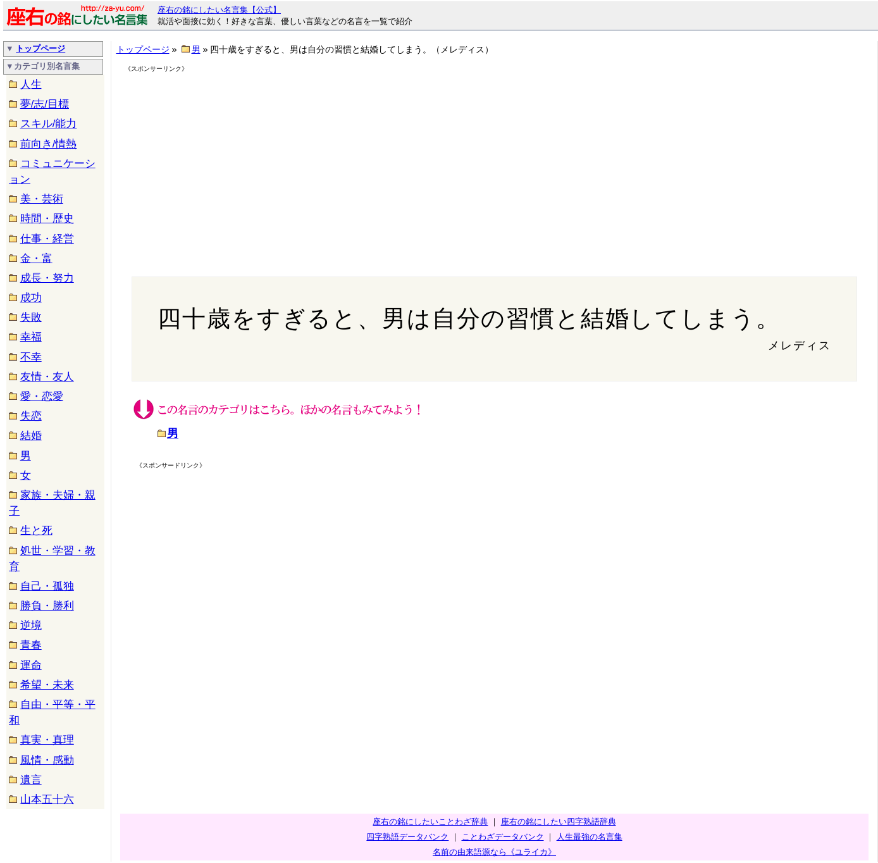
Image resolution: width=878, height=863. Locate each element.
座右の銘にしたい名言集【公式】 (219, 10)
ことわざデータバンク (503, 836)
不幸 (31, 357)
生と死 (36, 531)
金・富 (36, 258)
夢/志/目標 (44, 104)
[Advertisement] (233, 163)
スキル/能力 (48, 124)
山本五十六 (47, 799)
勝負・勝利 (47, 606)
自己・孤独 (47, 586)
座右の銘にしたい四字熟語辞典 (558, 821)
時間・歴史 (47, 219)
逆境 (31, 625)
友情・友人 (47, 377)
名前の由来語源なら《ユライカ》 (494, 852)
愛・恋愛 (41, 396)
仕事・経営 (47, 239)
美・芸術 (41, 199)
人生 (31, 84)
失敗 (31, 317)
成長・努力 (47, 278)
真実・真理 (47, 740)
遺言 (31, 780)
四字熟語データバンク (407, 836)
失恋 (31, 416)
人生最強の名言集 (589, 836)
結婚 (31, 436)
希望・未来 (47, 685)
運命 (31, 665)
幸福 (31, 337)
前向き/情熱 (48, 144)
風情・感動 (47, 760)
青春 (31, 645)
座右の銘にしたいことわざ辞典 (430, 821)
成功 (31, 298)
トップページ (40, 48)
